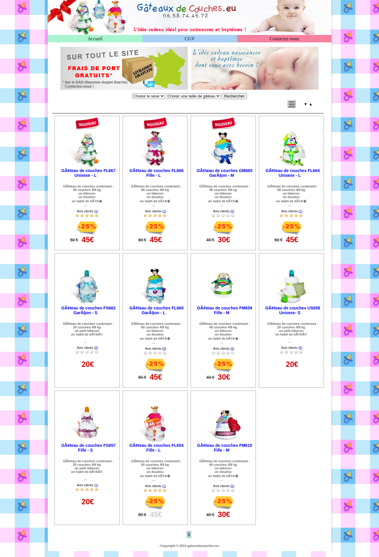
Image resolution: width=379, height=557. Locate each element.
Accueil (95, 38)
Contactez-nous (284, 38)
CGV (190, 38)
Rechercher (234, 96)
